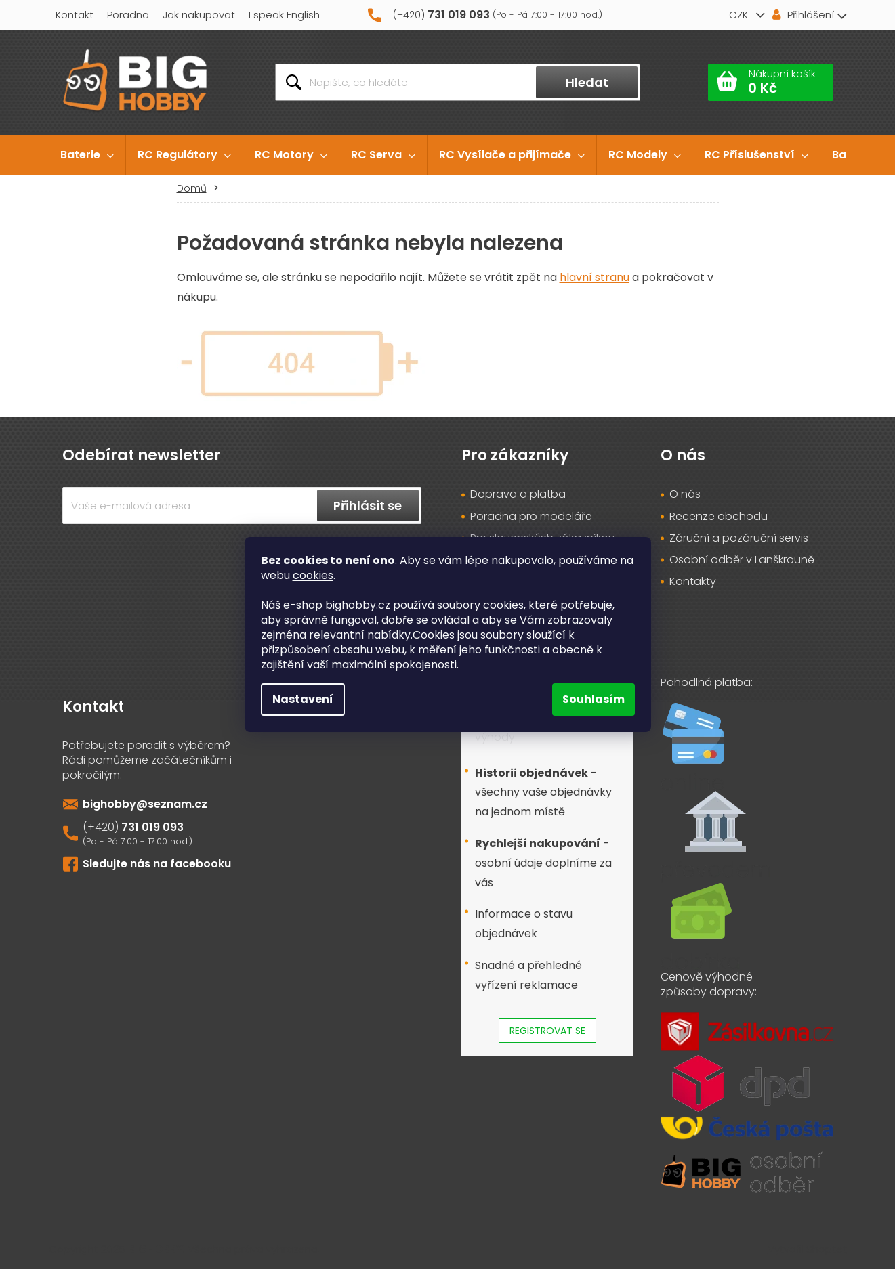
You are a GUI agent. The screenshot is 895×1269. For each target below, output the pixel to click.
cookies (313, 575)
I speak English (284, 14)
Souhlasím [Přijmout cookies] (593, 699)
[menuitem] (87, 155)
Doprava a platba (518, 494)
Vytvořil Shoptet (807, 1249)
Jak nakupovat (199, 14)
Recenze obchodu (718, 516)
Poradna (128, 14)
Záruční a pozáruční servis (738, 538)
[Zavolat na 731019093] (487, 15)
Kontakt (74, 14)
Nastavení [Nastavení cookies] (302, 699)
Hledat (587, 82)
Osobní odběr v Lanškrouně (741, 560)
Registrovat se (547, 1030)
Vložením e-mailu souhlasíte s (242, 543)
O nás (685, 494)
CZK (740, 14)
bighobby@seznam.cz (145, 804)
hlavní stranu (594, 277)
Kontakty (692, 581)
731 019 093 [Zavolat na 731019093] (152, 827)
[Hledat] (457, 82)
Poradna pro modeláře (531, 516)
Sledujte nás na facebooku (157, 864)
